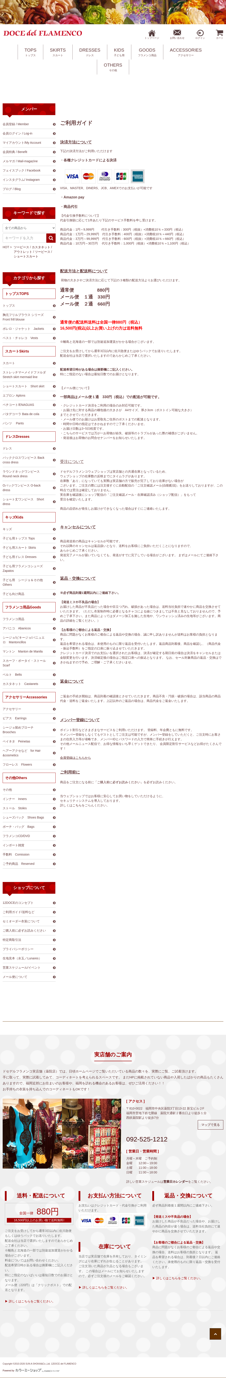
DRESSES (89, 52)
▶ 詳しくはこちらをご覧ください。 (30, 1301)
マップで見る (210, 1124)
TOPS (30, 52)
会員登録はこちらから (75, 757)
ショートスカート (26, 256)
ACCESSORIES (186, 52)
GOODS (147, 52)
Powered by (31, 1370)
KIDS (119, 52)
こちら (77, 805)
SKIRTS (58, 52)
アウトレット (23, 252)
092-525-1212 (147, 1139)
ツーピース (21, 247)
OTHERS (113, 67)
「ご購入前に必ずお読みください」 (118, 782)
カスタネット (41, 247)
